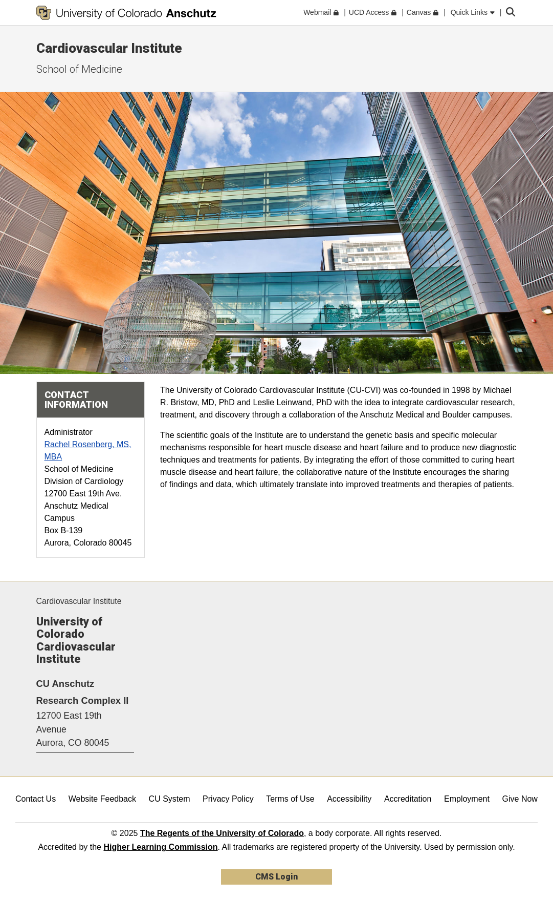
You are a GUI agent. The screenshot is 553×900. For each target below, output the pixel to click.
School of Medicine (79, 69)
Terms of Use (290, 798)
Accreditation (408, 798)
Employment (467, 798)
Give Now (520, 798)
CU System (169, 798)
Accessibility (349, 798)
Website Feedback (102, 798)
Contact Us (35, 798)
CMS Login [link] (276, 877)
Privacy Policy (228, 798)
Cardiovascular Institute (109, 48)
